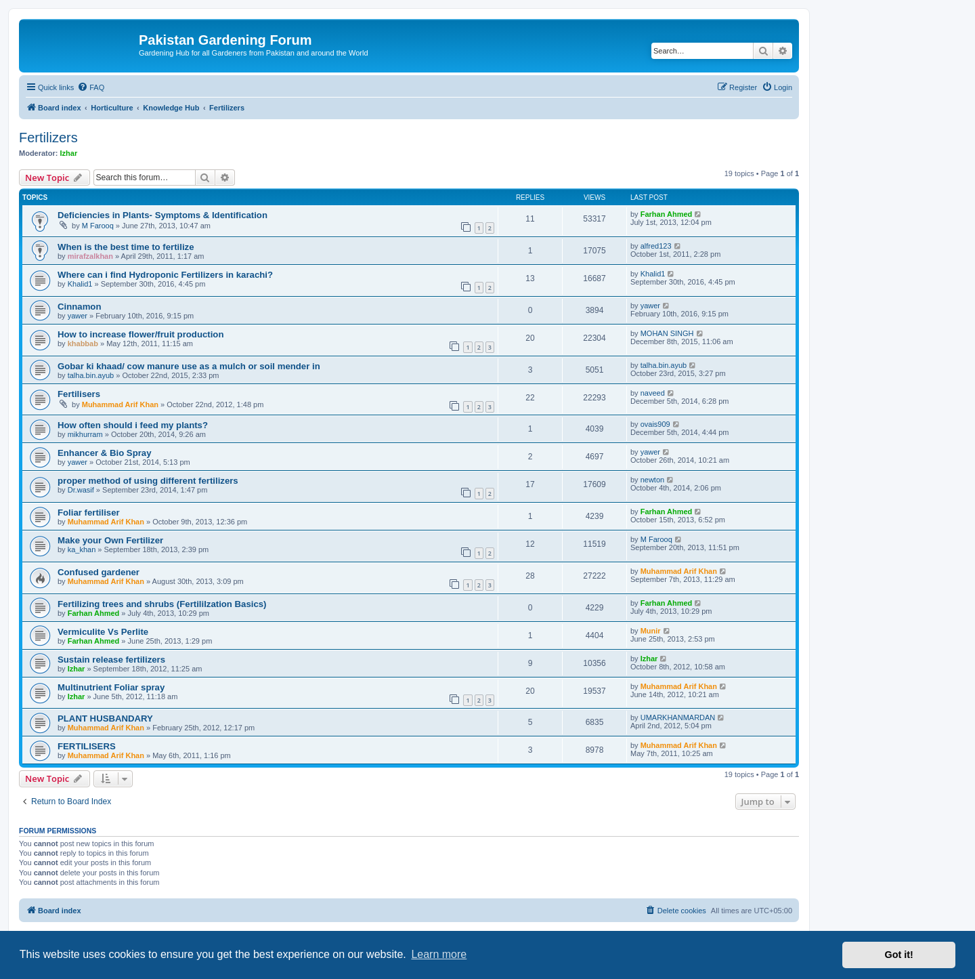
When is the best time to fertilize (126, 247)
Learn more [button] (439, 954)
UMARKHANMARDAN (678, 717)
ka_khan (82, 549)
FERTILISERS (87, 746)
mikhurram (85, 434)
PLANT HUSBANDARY (105, 718)
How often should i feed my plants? (133, 425)
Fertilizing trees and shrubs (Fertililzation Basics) (162, 604)
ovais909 (655, 424)
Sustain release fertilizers (111, 659)
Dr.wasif (81, 490)
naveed (653, 393)
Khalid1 (80, 284)
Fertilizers (48, 137)
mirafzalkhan (90, 256)
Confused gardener (98, 572)
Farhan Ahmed (667, 214)
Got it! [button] (899, 954)
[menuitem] (90, 87)
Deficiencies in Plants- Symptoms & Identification (162, 215)
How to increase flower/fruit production (140, 334)
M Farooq (98, 226)
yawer (77, 316)
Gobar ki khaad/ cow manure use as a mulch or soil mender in (189, 366)
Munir (651, 631)
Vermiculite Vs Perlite (103, 632)
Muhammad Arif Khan (120, 404)
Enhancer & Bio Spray (105, 453)
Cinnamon (79, 306)
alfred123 (656, 246)
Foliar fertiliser (89, 512)
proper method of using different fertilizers (148, 481)
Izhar (69, 153)
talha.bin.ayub (91, 375)
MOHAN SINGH (667, 333)
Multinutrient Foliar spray (111, 687)
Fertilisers (79, 394)
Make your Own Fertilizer (110, 540)
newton (652, 480)
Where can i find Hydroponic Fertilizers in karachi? (165, 275)
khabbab (83, 343)
